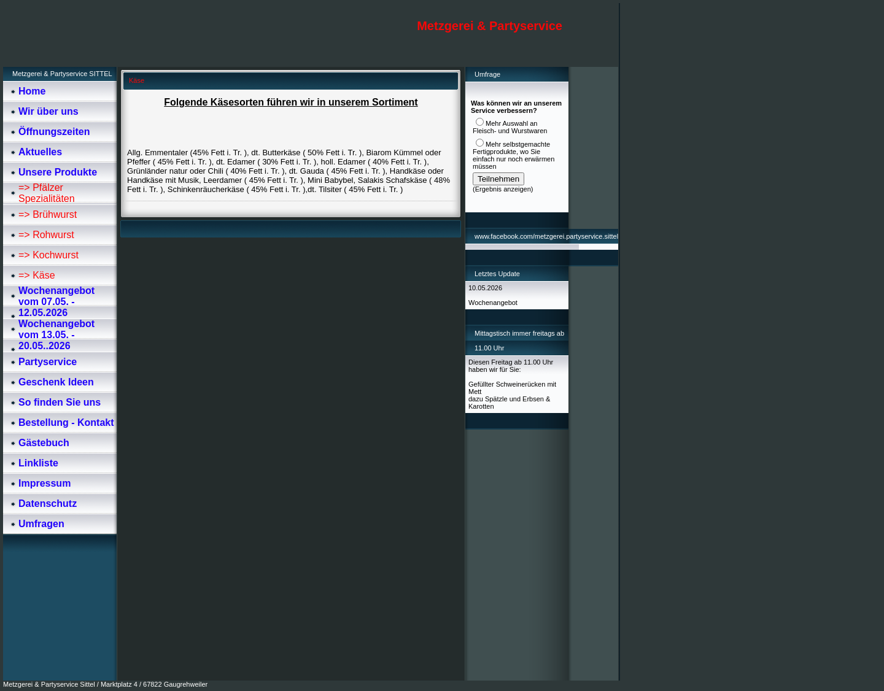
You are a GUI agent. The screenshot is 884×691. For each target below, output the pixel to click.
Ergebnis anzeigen (503, 189)
